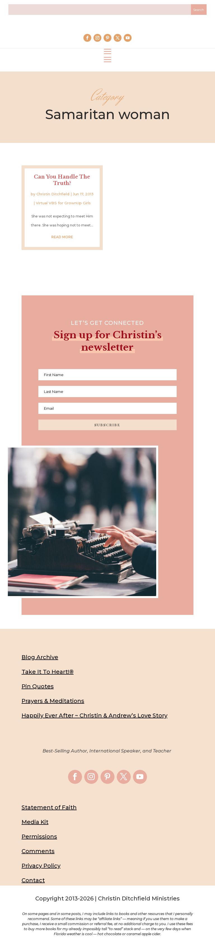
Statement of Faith (49, 807)
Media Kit (35, 822)
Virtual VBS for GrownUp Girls (63, 203)
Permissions (39, 836)
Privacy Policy (41, 865)
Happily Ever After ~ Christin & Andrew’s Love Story (94, 715)
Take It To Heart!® (48, 671)
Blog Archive (40, 657)
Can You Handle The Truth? (62, 180)
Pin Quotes (38, 686)
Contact (33, 880)
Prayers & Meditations (53, 701)
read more (62, 237)
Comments (38, 851)
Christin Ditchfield (52, 194)
